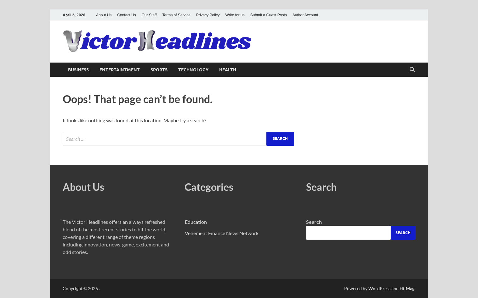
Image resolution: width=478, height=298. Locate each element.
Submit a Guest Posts (268, 15)
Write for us (235, 15)
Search (314, 222)
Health (227, 69)
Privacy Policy (208, 15)
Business (78, 69)
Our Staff (149, 15)
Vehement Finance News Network (222, 233)
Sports (159, 69)
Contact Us (126, 15)
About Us (103, 15)
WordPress (379, 288)
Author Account (305, 15)
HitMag (407, 288)
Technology (193, 69)
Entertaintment (120, 69)
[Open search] (412, 70)
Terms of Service (176, 15)
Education (196, 222)
